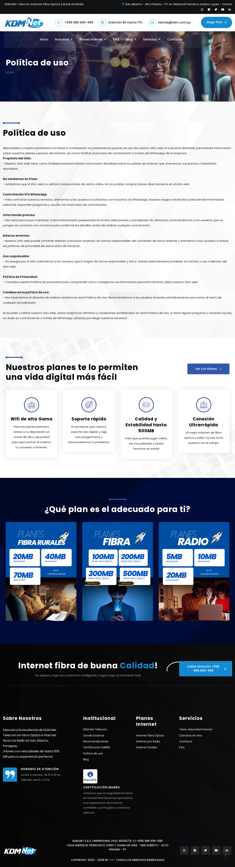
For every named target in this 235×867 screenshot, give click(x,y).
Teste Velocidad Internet (195, 729)
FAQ (116, 39)
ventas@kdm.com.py (174, 22)
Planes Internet (91, 39)
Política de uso (93, 753)
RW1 (112, 860)
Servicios (150, 39)
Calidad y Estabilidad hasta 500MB (146, 425)
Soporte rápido (89, 419)
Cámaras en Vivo (190, 735)
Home (10, 72)
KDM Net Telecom (95, 729)
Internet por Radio (148, 741)
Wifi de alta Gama (31, 419)
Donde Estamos (93, 735)
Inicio (44, 39)
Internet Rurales (146, 747)
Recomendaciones (95, 741)
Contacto (175, 39)
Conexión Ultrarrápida (203, 422)
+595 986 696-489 (78, 22)
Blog (129, 39)
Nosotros (62, 39)
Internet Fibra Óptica (150, 735)
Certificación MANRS (96, 747)
